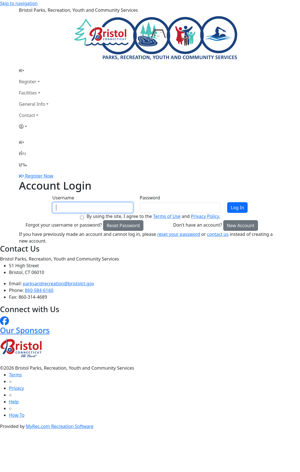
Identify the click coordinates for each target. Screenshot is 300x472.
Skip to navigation (19, 3)
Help (14, 402)
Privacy (16, 388)
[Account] (34, 126)
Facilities (28, 93)
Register (27, 82)
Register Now (39, 176)
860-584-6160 (39, 290)
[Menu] (23, 164)
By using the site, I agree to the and (153, 216)
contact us (218, 234)
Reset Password (123, 225)
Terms (15, 375)
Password (150, 198)
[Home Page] (34, 70)
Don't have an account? (197, 225)
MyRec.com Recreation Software (59, 426)
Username (63, 198)
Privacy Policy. (205, 216)
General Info (32, 104)
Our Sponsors (25, 330)
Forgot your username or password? (63, 225)
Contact (27, 115)
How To (16, 415)
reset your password (178, 234)
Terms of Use (166, 216)
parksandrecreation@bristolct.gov (58, 283)
